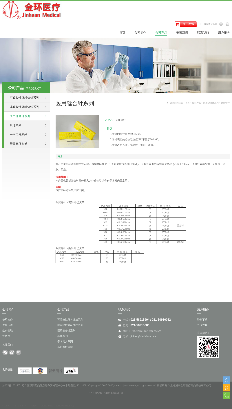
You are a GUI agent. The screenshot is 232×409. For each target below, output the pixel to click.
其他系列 (15, 125)
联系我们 (203, 32)
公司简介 (140, 32)
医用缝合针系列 (20, 116)
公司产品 (161, 32)
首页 (122, 32)
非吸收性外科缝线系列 (24, 106)
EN (227, 24)
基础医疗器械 (18, 143)
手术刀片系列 (18, 134)
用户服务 (224, 32)
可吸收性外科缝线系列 (24, 97)
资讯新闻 (182, 32)
